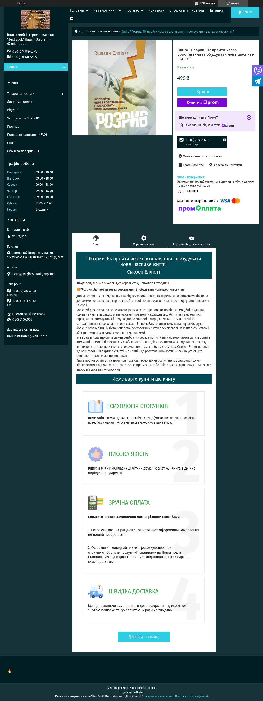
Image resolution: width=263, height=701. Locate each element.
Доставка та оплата (144, 636)
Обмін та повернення (23, 151)
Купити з (203, 102)
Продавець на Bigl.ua (131, 692)
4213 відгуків (207, 3)
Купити (203, 91)
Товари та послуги (20, 93)
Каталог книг (104, 10)
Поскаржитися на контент (157, 696)
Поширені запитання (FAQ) (27, 134)
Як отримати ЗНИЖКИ (23, 118)
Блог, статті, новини (186, 10)
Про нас (132, 10)
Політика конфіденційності (191, 696)
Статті (11, 143)
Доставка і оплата (20, 101)
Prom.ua (151, 688)
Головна (77, 10)
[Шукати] (63, 67)
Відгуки (12, 110)
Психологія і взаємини (102, 31)
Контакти (156, 10)
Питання (216, 10)
